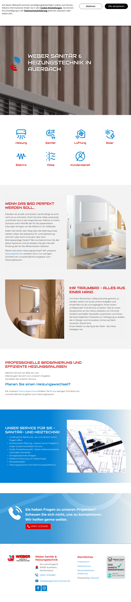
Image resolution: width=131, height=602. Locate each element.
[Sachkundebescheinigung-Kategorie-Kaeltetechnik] (106, 378)
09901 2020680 (48, 575)
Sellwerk (94, 578)
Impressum (83, 561)
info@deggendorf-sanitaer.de (55, 581)
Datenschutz (84, 566)
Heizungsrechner (14, 253)
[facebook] (38, 588)
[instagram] (44, 588)
